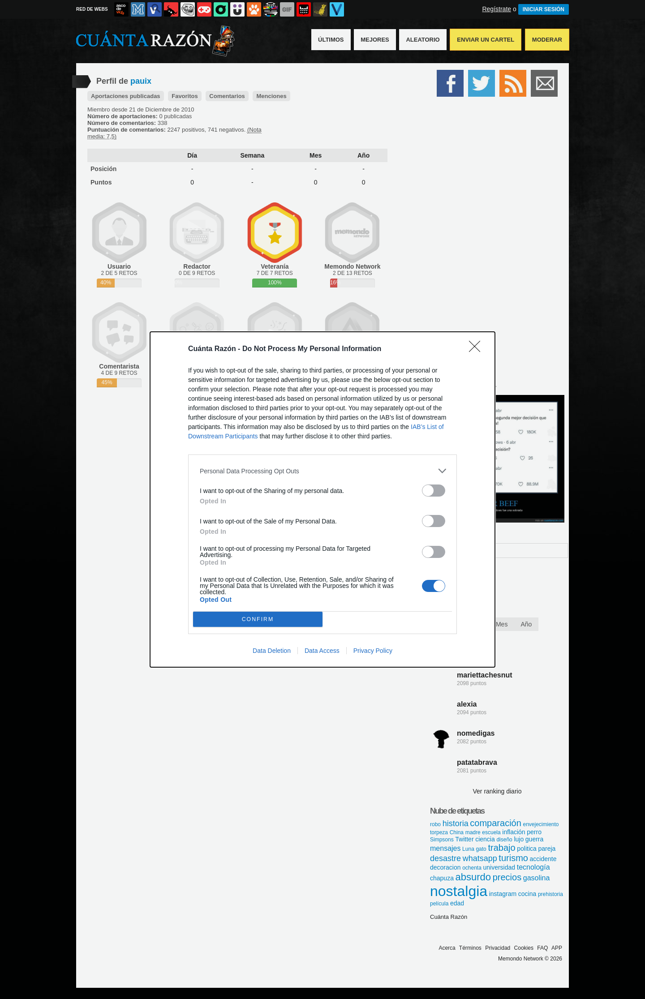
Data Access (322, 650)
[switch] (433, 490)
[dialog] (322, 499)
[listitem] (322, 471)
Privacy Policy (372, 650)
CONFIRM (258, 619)
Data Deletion (272, 650)
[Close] (477, 349)
